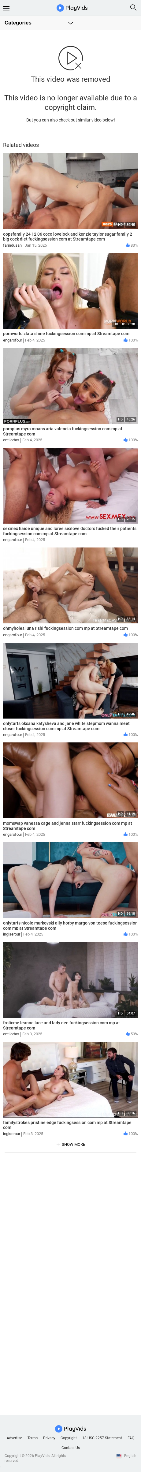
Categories (18, 23)
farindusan (12, 245)
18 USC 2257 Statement (102, 1438)
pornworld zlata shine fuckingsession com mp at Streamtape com (66, 333)
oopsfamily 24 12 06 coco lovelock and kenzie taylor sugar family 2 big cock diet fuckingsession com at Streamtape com (67, 237)
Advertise (14, 1438)
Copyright (69, 1438)
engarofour (12, 340)
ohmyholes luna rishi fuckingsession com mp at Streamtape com (65, 628)
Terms (33, 1438)
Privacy (49, 1438)
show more (73, 1144)
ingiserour (11, 934)
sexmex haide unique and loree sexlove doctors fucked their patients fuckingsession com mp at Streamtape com (69, 531)
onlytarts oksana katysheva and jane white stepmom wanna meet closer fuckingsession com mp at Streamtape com (66, 726)
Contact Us (70, 1448)
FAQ (131, 1438)
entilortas (11, 440)
